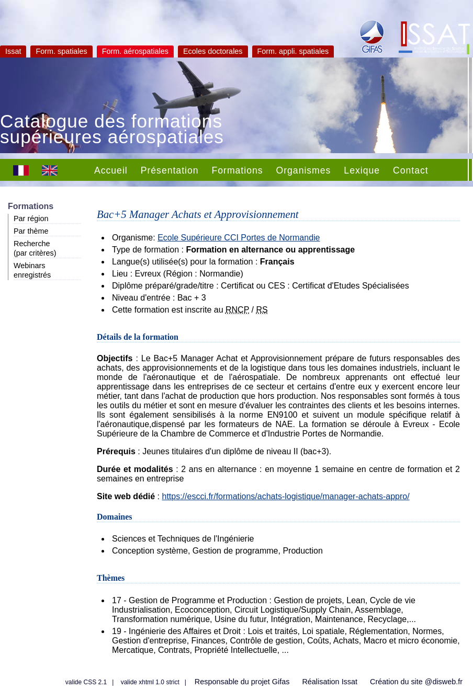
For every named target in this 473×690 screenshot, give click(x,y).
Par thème (31, 231)
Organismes (303, 170)
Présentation (170, 170)
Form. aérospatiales (135, 51)
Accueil (111, 170)
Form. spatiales (61, 51)
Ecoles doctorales (213, 51)
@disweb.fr (444, 681)
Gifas (281, 681)
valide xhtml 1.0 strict (150, 682)
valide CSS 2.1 (86, 682)
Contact (411, 170)
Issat (13, 51)
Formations (237, 170)
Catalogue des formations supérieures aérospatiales (112, 130)
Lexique (362, 170)
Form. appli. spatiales (293, 51)
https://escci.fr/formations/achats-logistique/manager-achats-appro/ (285, 496)
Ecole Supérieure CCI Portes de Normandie (238, 237)
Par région (31, 218)
